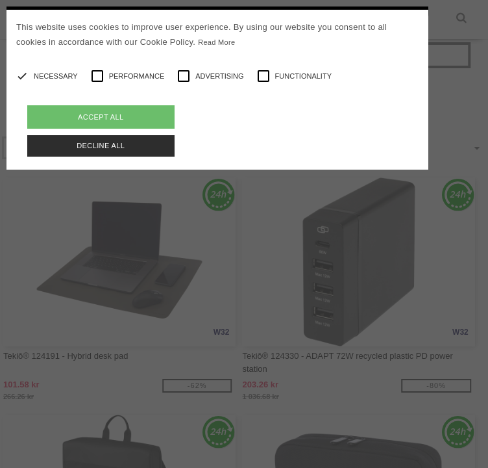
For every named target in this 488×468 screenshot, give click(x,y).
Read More (216, 42)
